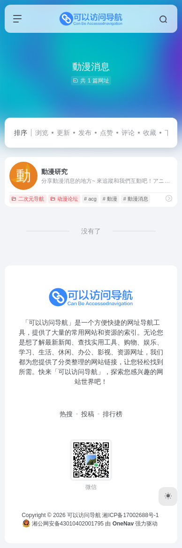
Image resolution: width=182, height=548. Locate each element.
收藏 (149, 132)
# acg (90, 199)
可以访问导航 (84, 515)
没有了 (91, 231)
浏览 (41, 132)
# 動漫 (110, 199)
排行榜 (112, 414)
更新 (63, 132)
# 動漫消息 (135, 199)
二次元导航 (27, 199)
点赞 (106, 132)
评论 (128, 132)
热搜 (66, 414)
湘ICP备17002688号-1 (130, 515)
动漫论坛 (64, 199)
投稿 (87, 414)
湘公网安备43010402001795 (63, 523)
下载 (171, 132)
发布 (84, 132)
